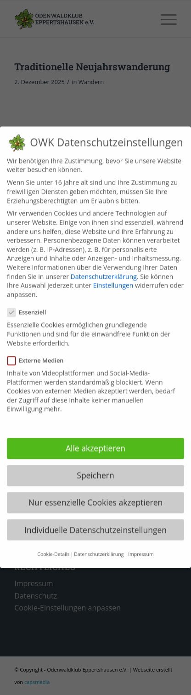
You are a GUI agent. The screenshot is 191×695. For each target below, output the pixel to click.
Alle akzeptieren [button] (95, 439)
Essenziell (30, 303)
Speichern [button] (95, 466)
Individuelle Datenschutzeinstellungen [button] (95, 520)
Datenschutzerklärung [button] (99, 545)
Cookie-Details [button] (53, 545)
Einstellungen (113, 276)
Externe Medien (39, 351)
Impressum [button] (140, 545)
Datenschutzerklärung (104, 267)
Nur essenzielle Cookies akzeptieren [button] (95, 493)
